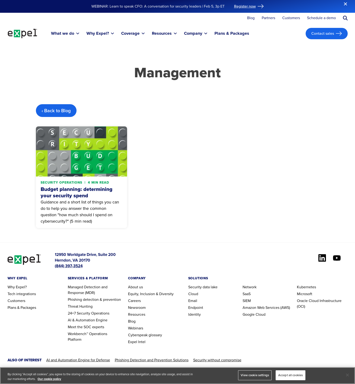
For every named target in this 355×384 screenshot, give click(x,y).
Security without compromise (217, 360)
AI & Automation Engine (87, 320)
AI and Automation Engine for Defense (78, 360)
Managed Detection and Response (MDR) (87, 289)
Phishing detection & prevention (94, 299)
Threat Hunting (80, 306)
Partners (268, 18)
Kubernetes (306, 287)
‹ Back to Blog (56, 110)
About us (135, 287)
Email (192, 300)
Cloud (193, 294)
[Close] (347, 375)
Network (250, 287)
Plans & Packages (22, 307)
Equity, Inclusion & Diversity (151, 294)
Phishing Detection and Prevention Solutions (151, 360)
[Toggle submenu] (77, 33)
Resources (136, 314)
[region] (177, 375)
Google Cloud (254, 314)
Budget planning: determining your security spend (76, 192)
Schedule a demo (321, 18)
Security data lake (203, 287)
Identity (194, 314)
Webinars (135, 328)
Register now (245, 6)
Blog (251, 18)
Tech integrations (22, 294)
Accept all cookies (290, 375)
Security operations (62, 182)
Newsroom (137, 307)
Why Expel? (17, 287)
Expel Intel (136, 342)
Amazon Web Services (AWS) (266, 307)
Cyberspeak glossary (145, 335)
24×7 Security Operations (88, 313)
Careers (134, 300)
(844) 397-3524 (69, 266)
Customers (291, 18)
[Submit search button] (345, 18)
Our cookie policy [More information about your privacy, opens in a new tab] (49, 379)
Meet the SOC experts (86, 327)
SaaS (247, 294)
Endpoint (195, 307)
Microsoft (304, 294)
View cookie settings (255, 375)
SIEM (247, 300)
